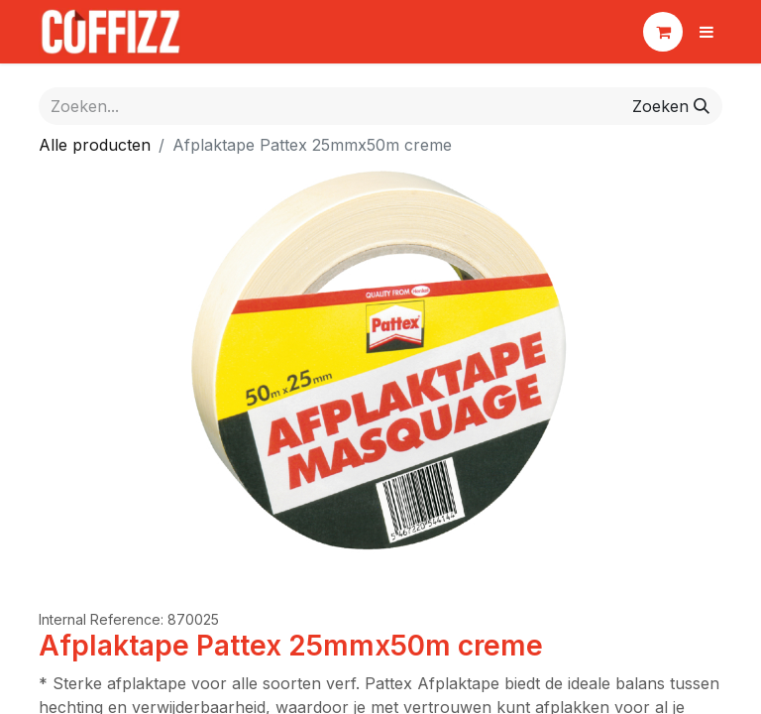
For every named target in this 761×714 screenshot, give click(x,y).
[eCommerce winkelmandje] (663, 32)
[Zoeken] (670, 106)
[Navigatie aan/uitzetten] (706, 32)
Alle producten (95, 145)
